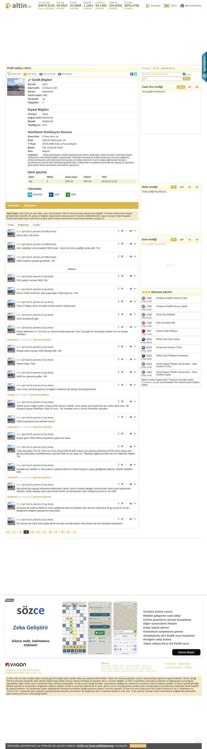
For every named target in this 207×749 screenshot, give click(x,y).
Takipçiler (30, 205)
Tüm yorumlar (49, 74)
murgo (11, 446)
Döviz (174, 5)
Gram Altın (106, 717)
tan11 (29, 231)
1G (196, 192)
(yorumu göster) (42, 390)
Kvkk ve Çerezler (174, 718)
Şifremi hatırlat (168, 68)
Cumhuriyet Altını (132, 717)
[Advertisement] (103, 37)
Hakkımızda (184, 715)
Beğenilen (23, 224)
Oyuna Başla (186, 703)
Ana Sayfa (171, 715)
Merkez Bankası (193, 5)
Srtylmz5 (12, 528)
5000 (56, 194)
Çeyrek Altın (106, 722)
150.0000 (37, 194)
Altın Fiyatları (107, 719)
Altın (25, 440)
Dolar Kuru (147, 717)
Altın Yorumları (132, 719)
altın (19, 248)
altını (76, 459)
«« (8, 583)
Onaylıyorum (138, 745)
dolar (36, 235)
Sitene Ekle (16, 74)
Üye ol (156, 68)
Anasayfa (155, 5)
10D (182, 192)
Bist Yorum (119, 719)
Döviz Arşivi (151, 722)
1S (189, 192)
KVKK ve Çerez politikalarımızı (95, 745)
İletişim (188, 718)
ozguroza (12, 478)
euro (55, 459)
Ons (19, 231)
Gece (198, 743)
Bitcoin (117, 722)
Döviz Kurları (147, 719)
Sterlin (142, 722)
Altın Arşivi (32, 74)
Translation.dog (148, 388)
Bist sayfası (67, 74)
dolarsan (12, 390)
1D (189, 87)
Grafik (36, 224)
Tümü (10, 224)
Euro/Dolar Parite (129, 722)
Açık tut (188, 75)
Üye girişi (146, 68)
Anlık (181, 87)
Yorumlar (14, 205)
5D (197, 87)
